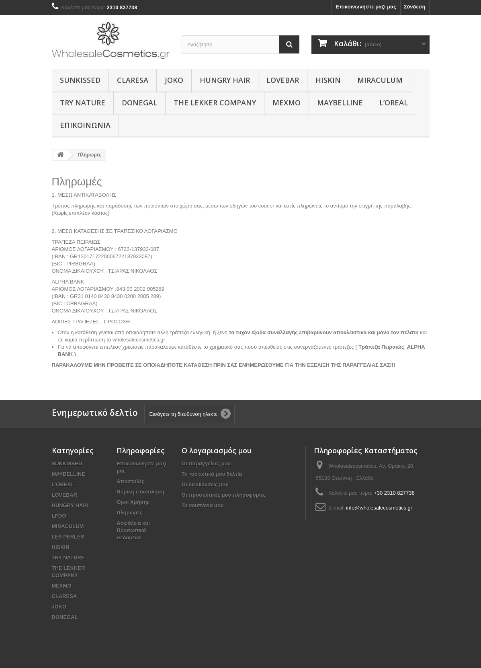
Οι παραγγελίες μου (206, 463)
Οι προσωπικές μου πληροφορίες (224, 495)
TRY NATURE (82, 102)
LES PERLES (68, 537)
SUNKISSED (80, 80)
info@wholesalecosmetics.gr (379, 508)
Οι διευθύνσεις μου (205, 484)
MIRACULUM (380, 80)
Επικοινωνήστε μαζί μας (366, 7)
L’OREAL (393, 102)
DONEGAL (139, 102)
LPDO (59, 516)
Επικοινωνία (85, 125)
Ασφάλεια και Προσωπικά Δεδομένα (133, 530)
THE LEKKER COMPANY (215, 102)
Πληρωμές (129, 513)
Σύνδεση (415, 7)
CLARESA (132, 80)
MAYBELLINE (340, 102)
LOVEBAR (282, 80)
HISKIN (328, 80)
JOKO (174, 80)
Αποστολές (130, 481)
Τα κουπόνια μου (203, 505)
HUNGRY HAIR (225, 80)
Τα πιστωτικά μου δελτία (212, 474)
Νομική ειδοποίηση (140, 492)
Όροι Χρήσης (133, 502)
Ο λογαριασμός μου (217, 450)
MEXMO (286, 102)
